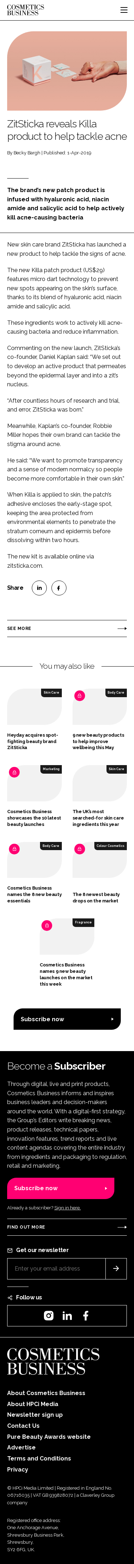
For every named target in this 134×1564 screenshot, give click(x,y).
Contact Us (23, 1425)
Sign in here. (67, 1207)
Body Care (116, 692)
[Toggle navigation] (124, 10)
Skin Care (51, 692)
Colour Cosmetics (110, 846)
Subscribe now (42, 1019)
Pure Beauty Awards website (49, 1436)
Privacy (17, 1469)
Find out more (26, 1227)
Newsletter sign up (35, 1414)
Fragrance (83, 922)
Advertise (21, 1447)
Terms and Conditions (39, 1458)
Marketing (51, 769)
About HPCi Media (32, 1404)
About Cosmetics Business (46, 1393)
